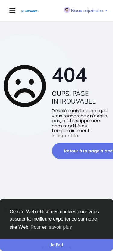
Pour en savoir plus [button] (51, 227)
